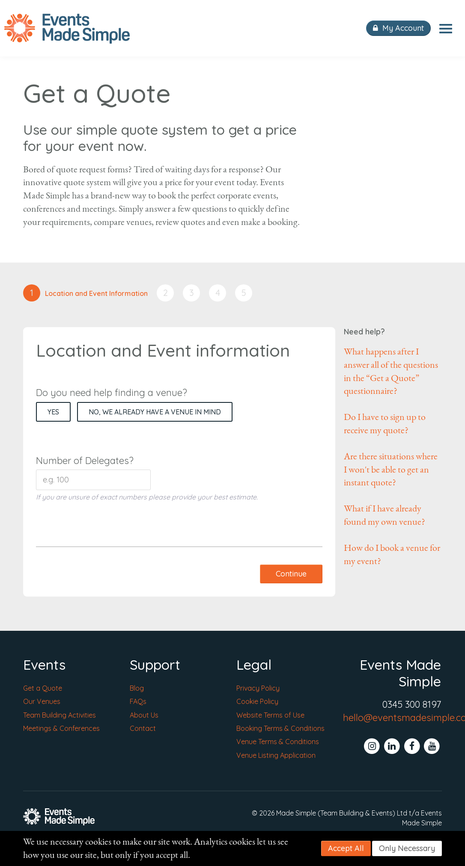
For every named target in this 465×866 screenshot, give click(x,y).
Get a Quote (42, 688)
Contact (143, 728)
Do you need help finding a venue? (111, 393)
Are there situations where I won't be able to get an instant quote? (391, 469)
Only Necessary (407, 848)
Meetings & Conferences (61, 728)
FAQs (138, 701)
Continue (291, 574)
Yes (53, 412)
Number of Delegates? (85, 461)
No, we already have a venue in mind (155, 412)
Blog (137, 688)
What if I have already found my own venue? (384, 515)
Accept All (346, 848)
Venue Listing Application (276, 755)
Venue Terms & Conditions (277, 741)
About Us (144, 715)
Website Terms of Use (270, 715)
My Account (398, 28)
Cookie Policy (257, 701)
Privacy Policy (258, 688)
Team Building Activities (59, 715)
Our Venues (41, 701)
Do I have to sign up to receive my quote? (385, 424)
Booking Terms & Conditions (280, 728)
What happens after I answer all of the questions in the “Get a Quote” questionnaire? (391, 371)
